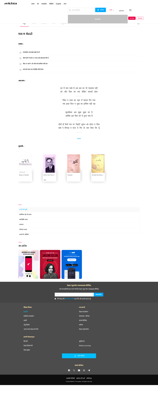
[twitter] (74, 370)
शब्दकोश (44, 4)
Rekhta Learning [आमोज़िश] (85, 345)
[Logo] (11, 4)
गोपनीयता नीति (69, 299)
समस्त (79, 139)
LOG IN (113, 10)
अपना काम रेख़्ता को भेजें (31, 329)
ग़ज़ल (44, 23)
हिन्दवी (26, 341)
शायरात (21, 225)
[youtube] (79, 370)
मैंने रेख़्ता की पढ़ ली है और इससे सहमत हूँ (73, 299)
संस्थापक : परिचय (84, 316)
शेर (53, 23)
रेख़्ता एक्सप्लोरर (84, 329)
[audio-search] (93, 10)
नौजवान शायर (23, 230)
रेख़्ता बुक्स (27, 350)
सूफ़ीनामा (82, 341)
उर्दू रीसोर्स (26, 325)
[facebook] (69, 370)
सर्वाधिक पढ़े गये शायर (25, 215)
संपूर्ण (24, 23)
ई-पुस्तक (64, 23)
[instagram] (84, 370)
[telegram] (89, 370)
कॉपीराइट (89, 378)
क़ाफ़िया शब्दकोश (29, 316)
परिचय (34, 23)
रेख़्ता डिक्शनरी (28, 345)
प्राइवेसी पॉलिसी (70, 378)
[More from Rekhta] (123, 10)
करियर (81, 325)
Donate (134, 10)
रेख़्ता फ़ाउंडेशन (83, 311)
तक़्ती (25, 320)
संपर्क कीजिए (83, 320)
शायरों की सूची (23, 210)
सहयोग (26, 311)
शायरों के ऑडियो (24, 235)
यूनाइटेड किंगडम (32, 15)
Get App (144, 10)
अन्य (65, 4)
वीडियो (51, 4)
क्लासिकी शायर (23, 220)
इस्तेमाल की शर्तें (80, 378)
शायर (33, 4)
